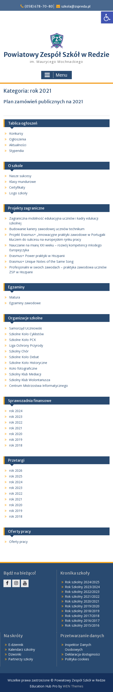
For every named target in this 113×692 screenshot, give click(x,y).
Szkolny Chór (19, 351)
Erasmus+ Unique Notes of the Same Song (41, 261)
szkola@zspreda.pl (75, 6)
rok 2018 (15, 445)
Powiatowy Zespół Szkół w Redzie (56, 54)
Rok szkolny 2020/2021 (82, 601)
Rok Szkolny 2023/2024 (82, 587)
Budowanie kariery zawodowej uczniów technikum (46, 229)
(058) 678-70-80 (39, 6)
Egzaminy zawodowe (25, 303)
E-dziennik (15, 644)
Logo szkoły (18, 193)
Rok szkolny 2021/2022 (82, 596)
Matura (14, 297)
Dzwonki (14, 654)
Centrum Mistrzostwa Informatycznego (38, 385)
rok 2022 (15, 422)
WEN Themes (73, 686)
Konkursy (16, 133)
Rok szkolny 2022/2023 (82, 591)
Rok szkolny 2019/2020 (82, 606)
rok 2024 (15, 411)
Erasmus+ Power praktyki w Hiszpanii (37, 256)
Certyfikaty (17, 187)
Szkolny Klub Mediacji (25, 374)
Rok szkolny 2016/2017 (82, 620)
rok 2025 (15, 476)
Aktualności (17, 145)
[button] (107, 17)
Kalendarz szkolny (21, 649)
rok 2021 (15, 428)
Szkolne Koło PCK (22, 340)
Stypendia (16, 150)
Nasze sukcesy (20, 176)
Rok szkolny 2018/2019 (82, 611)
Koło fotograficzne (23, 368)
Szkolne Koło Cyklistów (26, 334)
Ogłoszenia (17, 139)
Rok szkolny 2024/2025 (82, 582)
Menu (56, 75)
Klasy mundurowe (22, 181)
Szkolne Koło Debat (24, 357)
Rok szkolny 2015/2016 (82, 625)
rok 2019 (15, 439)
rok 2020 (15, 434)
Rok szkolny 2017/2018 (82, 616)
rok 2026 (15, 470)
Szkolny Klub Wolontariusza (29, 380)
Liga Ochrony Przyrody (26, 345)
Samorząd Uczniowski (25, 328)
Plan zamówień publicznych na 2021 (43, 101)
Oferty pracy (18, 541)
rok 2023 (15, 416)
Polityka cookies (77, 659)
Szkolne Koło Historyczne (28, 362)
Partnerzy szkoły (20, 659)
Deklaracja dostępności (82, 654)
